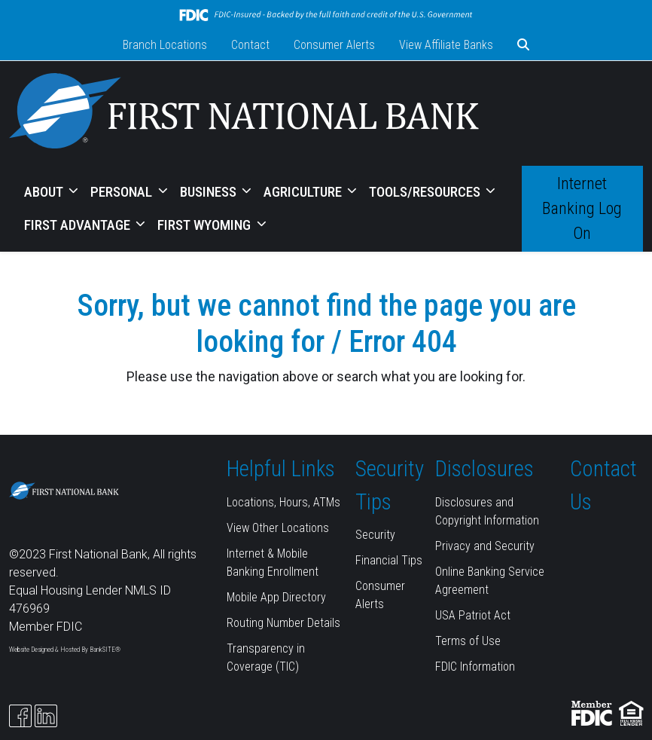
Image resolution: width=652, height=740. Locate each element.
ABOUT (45, 191)
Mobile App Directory (276, 597)
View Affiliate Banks (446, 45)
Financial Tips (388, 560)
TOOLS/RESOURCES (426, 191)
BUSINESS (209, 191)
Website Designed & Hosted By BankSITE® (64, 649)
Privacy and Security (485, 546)
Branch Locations (165, 45)
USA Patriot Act (472, 615)
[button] (523, 45)
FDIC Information (475, 666)
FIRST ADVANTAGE (78, 225)
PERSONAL (122, 191)
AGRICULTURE (304, 191)
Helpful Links (281, 469)
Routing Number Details (283, 623)
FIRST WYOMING (205, 225)
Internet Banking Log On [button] (582, 208)
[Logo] (244, 113)
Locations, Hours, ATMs (283, 502)
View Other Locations (278, 528)
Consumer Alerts (334, 45)
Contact (250, 45)
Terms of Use (468, 641)
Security (375, 534)
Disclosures (484, 469)
